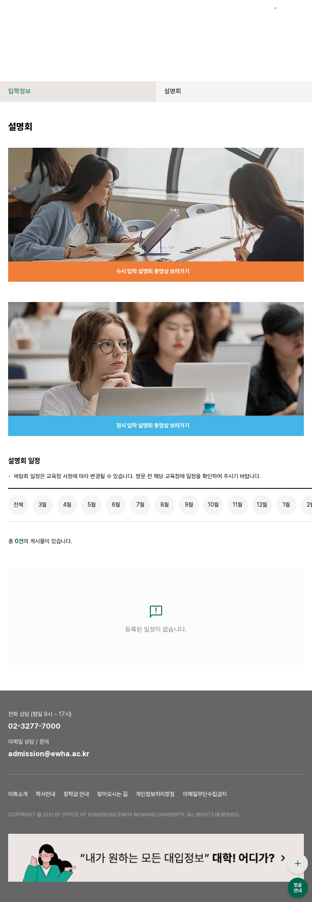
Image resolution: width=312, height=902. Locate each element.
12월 (262, 504)
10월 (213, 504)
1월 (286, 504)
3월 (43, 504)
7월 (140, 504)
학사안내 (45, 794)
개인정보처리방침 (155, 794)
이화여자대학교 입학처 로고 (47, 12)
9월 (189, 504)
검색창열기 (286, 12)
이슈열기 (271, 12)
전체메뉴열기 (300, 12)
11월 (238, 504)
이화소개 (18, 794)
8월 (164, 504)
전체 (18, 504)
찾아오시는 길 (112, 794)
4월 (67, 504)
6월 (116, 504)
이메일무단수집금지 (205, 794)
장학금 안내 (76, 794)
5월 (91, 504)
